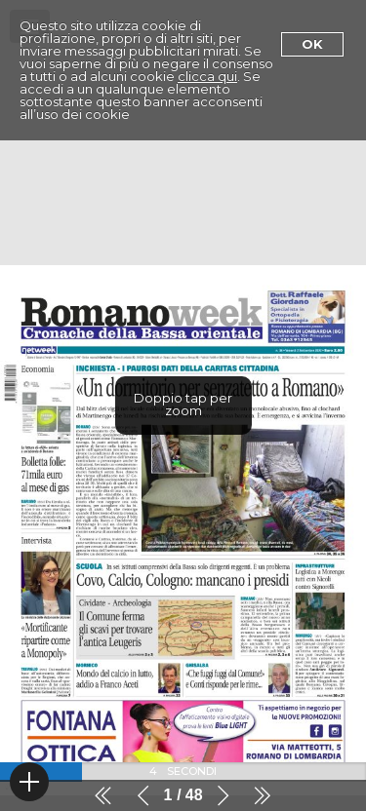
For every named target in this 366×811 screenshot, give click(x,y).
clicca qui (207, 76)
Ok (312, 44)
